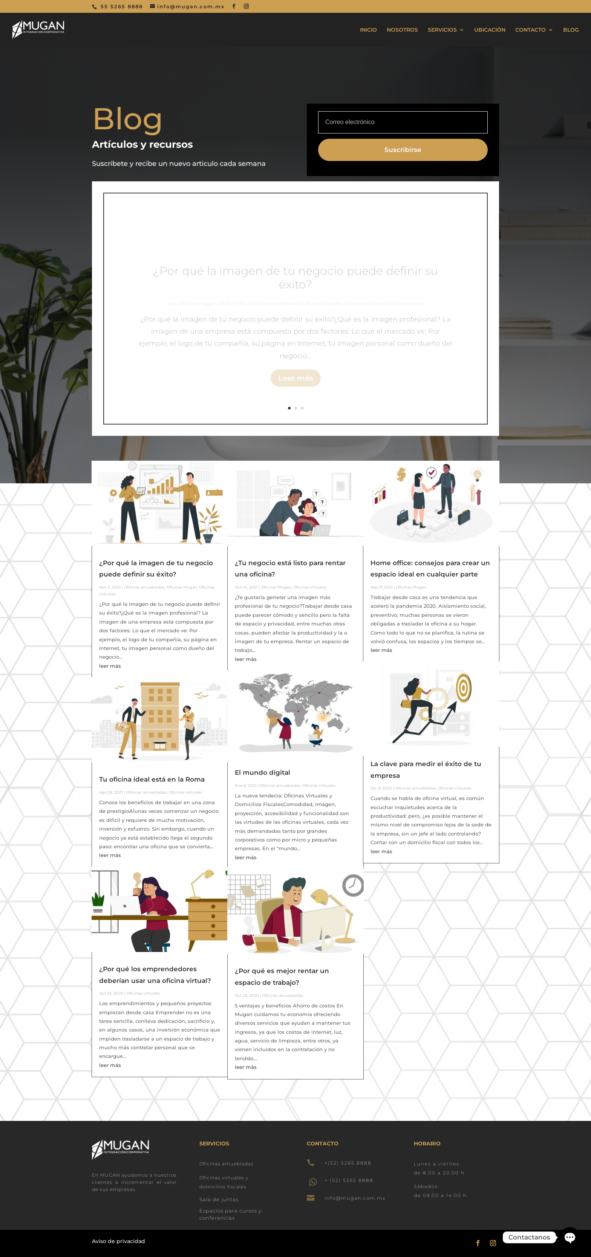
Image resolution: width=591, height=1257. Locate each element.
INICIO (368, 30)
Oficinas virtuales (185, 792)
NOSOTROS (402, 30)
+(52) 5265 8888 (348, 1163)
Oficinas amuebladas (144, 587)
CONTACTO (530, 30)
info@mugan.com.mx (355, 1198)
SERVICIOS (442, 30)
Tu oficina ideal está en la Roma (152, 779)
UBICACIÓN (489, 30)
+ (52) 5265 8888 (349, 1180)
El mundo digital (262, 772)
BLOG (571, 30)
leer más (110, 666)
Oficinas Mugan (182, 587)
